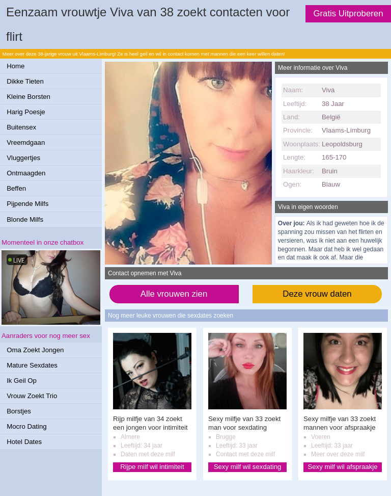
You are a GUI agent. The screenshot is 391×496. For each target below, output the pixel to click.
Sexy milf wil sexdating (248, 467)
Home (15, 66)
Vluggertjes (23, 158)
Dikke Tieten (25, 81)
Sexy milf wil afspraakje (342, 467)
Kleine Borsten (28, 96)
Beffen (16, 188)
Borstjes (19, 411)
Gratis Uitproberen (348, 13)
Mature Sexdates (32, 365)
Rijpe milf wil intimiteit (152, 467)
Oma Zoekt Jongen (35, 350)
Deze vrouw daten (317, 294)
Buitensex (21, 127)
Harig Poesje (26, 112)
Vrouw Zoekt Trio (32, 396)
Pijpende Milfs (27, 203)
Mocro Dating (26, 426)
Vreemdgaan (26, 142)
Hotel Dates (24, 442)
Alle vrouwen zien (174, 294)
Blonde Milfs (25, 219)
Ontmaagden (26, 173)
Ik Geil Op (22, 380)
